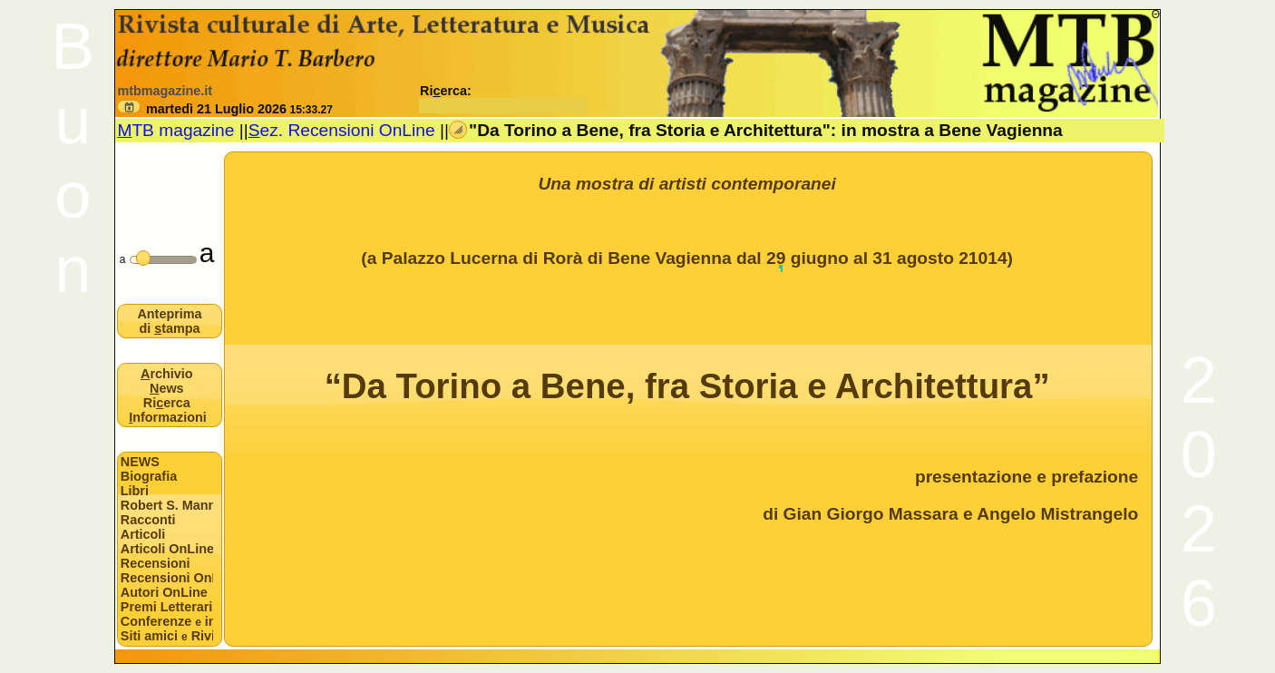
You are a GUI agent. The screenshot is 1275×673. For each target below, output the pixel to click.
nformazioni (168, 417)
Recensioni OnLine (167, 578)
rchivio (167, 373)
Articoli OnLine (167, 548)
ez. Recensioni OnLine (341, 130)
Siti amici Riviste (167, 636)
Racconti (148, 519)
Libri (135, 490)
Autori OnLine (164, 592)
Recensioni (155, 563)
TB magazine (175, 130)
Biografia (149, 476)
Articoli (143, 534)
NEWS (140, 461)
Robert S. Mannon (167, 505)
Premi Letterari (167, 607)
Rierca (166, 402)
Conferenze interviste (167, 621)
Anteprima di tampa (169, 321)
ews (167, 388)
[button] (129, 106)
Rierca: (503, 97)
